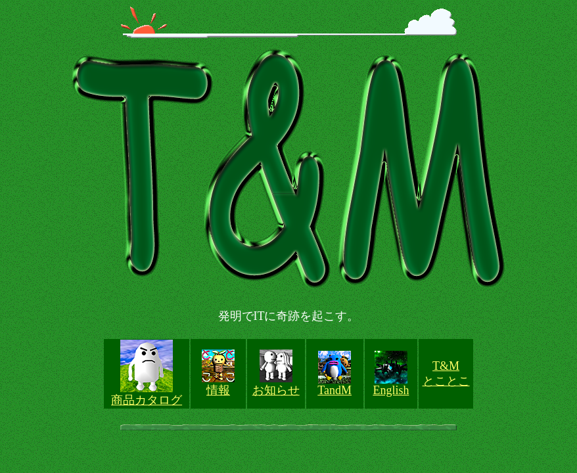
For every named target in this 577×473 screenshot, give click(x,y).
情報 (218, 390)
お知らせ (276, 390)
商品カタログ (146, 400)
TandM (334, 390)
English (391, 390)
